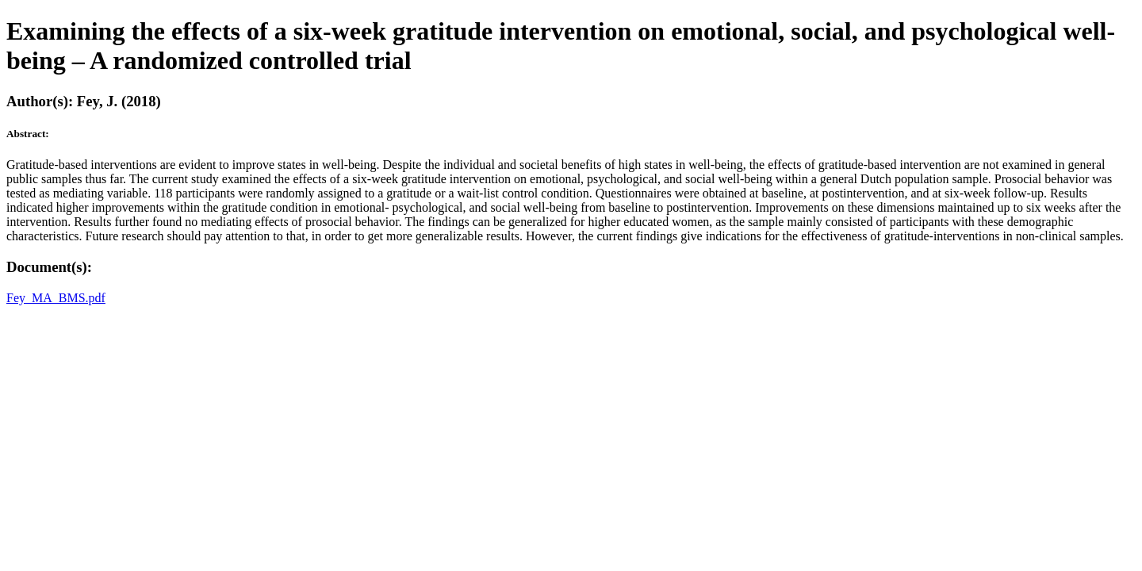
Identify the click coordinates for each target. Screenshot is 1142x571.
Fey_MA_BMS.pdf (55, 298)
